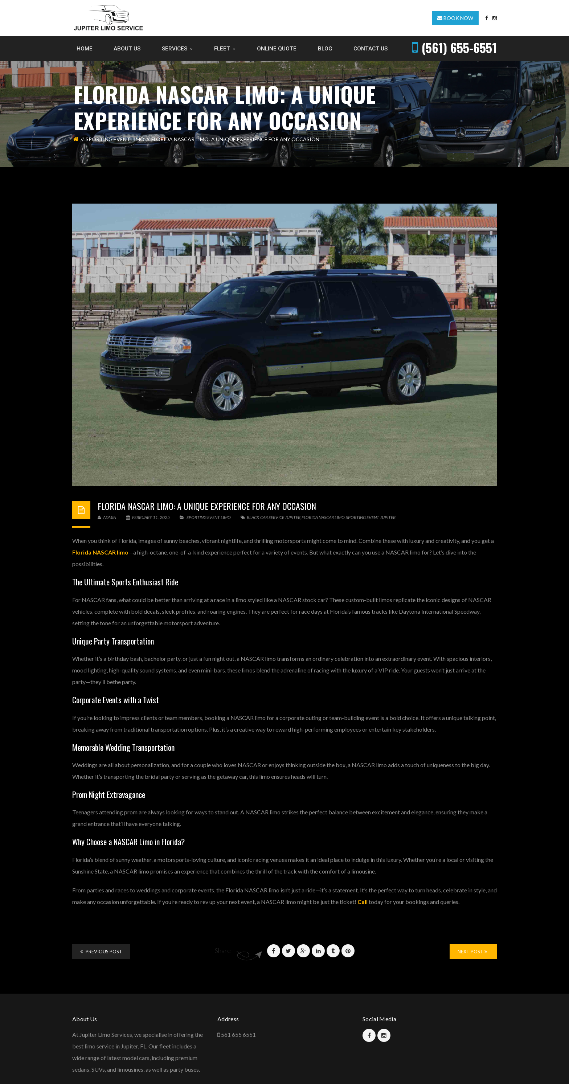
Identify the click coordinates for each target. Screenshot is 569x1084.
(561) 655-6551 (459, 47)
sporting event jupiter (371, 517)
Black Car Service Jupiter (273, 517)
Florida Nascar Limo (323, 517)
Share (223, 950)
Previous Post (101, 951)
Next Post (472, 951)
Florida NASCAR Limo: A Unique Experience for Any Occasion (207, 505)
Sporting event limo (115, 139)
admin (107, 517)
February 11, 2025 (148, 517)
